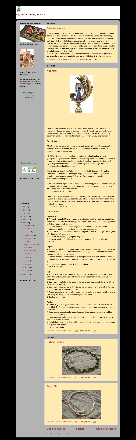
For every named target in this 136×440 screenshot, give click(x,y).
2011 (25, 213)
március (28, 264)
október (28, 232)
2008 (25, 223)
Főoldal (80, 429)
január (27, 270)
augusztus (29, 238)
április (27, 261)
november (28, 229)
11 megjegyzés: (86, 59)
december (28, 225)
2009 (25, 219)
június (27, 241)
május (27, 258)
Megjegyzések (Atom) (64, 434)
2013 (25, 207)
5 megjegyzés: (85, 377)
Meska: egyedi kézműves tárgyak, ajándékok (29, 95)
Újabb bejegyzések (56, 429)
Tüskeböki (52, 386)
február (27, 267)
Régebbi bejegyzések (105, 429)
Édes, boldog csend (56, 28)
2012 (25, 210)
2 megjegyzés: (85, 422)
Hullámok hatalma (55, 342)
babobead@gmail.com (28, 84)
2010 (25, 216)
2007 (25, 274)
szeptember (29, 235)
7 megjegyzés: (85, 330)
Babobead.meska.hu (29, 163)
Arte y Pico (52, 71)
